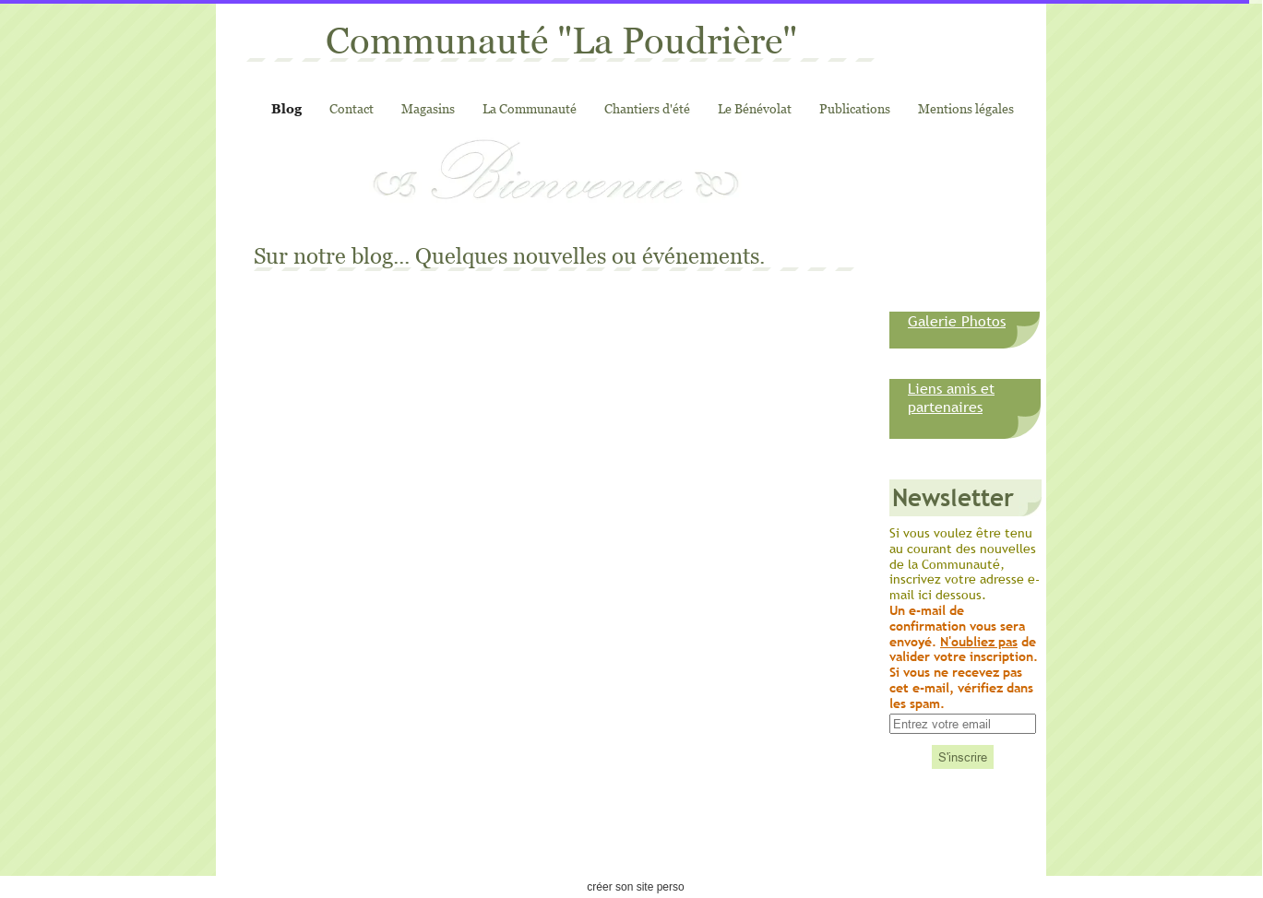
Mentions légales (966, 108)
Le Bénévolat (755, 108)
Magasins (428, 108)
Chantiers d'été (647, 108)
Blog (286, 108)
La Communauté (530, 108)
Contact (351, 108)
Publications (854, 108)
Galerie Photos (957, 321)
